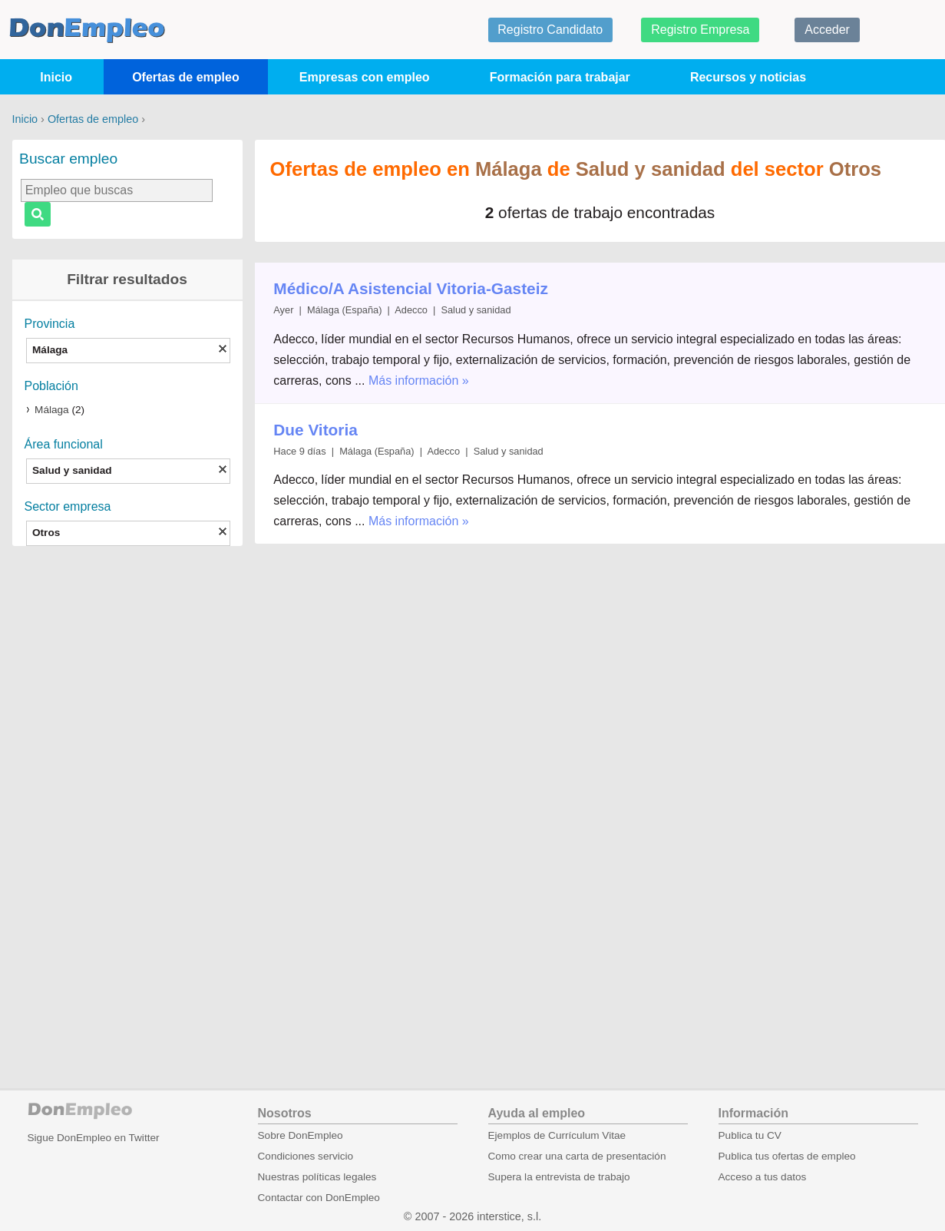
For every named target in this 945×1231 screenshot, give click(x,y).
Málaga (52, 409)
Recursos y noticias (748, 77)
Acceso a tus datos (763, 1177)
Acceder (827, 29)
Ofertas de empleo (186, 77)
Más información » (418, 380)
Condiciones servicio (306, 1156)
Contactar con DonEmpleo (319, 1197)
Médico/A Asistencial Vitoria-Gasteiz (410, 288)
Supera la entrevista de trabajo (559, 1177)
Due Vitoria (315, 429)
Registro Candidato (550, 29)
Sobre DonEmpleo (300, 1135)
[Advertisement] (127, 797)
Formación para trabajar (560, 77)
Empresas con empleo (364, 77)
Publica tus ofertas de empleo (787, 1156)
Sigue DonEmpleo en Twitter (94, 1137)
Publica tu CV (750, 1135)
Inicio (56, 77)
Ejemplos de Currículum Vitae (557, 1135)
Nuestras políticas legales (317, 1177)
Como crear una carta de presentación (577, 1156)
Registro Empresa (700, 29)
